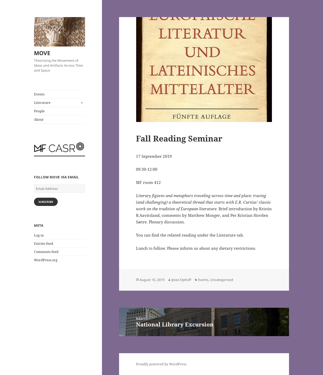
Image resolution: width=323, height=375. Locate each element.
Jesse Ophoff (181, 279)
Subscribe (46, 202)
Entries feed (43, 243)
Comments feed (46, 252)
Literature (42, 102)
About (38, 119)
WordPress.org (45, 260)
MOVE (42, 53)
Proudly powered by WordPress (161, 364)
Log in (39, 235)
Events (39, 94)
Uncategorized (221, 279)
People (39, 111)
